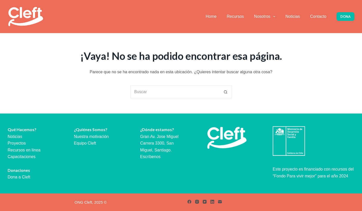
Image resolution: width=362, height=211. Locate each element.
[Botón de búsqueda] (225, 92)
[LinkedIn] (212, 202)
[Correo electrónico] (220, 202)
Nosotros (265, 16)
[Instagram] (197, 202)
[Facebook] (189, 202)
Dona (345, 17)
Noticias (292, 16)
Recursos (235, 16)
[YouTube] (205, 202)
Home (211, 16)
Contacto (318, 16)
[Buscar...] (174, 92)
